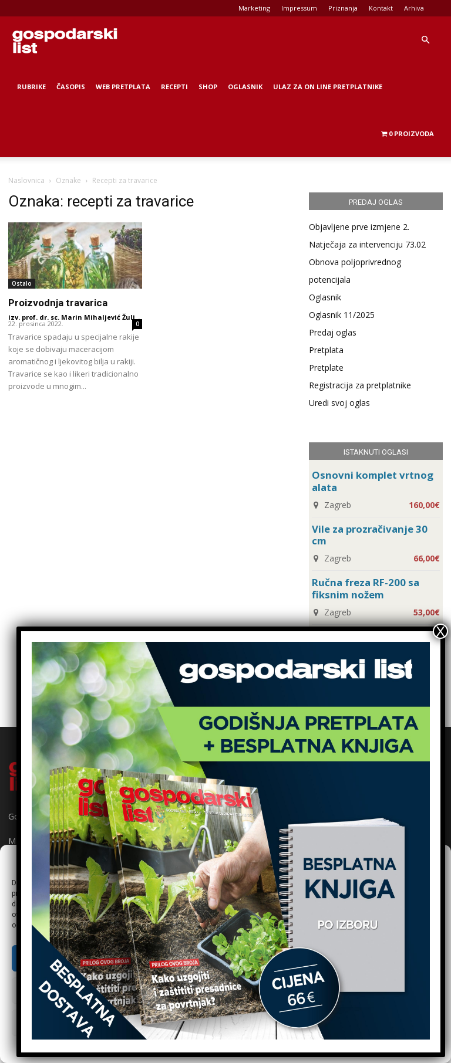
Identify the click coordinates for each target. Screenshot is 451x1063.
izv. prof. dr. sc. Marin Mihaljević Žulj (71, 317)
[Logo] (64, 39)
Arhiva (414, 8)
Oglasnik (245, 86)
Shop (207, 86)
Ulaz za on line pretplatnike (327, 86)
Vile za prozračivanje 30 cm (370, 535)
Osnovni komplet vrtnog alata (372, 481)
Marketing (254, 8)
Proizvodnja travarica (57, 303)
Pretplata (326, 350)
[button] (425, 40)
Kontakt (381, 8)
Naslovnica (26, 180)
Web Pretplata (123, 86)
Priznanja (343, 8)
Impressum (299, 8)
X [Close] (440, 631)
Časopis (70, 86)
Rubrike (31, 86)
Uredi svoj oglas (339, 402)
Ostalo (22, 283)
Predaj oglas (332, 332)
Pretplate (326, 367)
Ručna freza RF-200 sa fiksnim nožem (365, 588)
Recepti (174, 86)
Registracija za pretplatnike (360, 385)
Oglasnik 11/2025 (342, 314)
